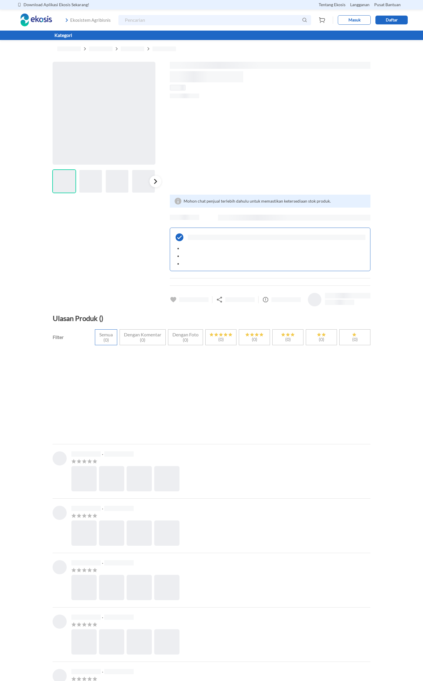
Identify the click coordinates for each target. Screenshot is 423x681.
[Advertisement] (270, 146)
